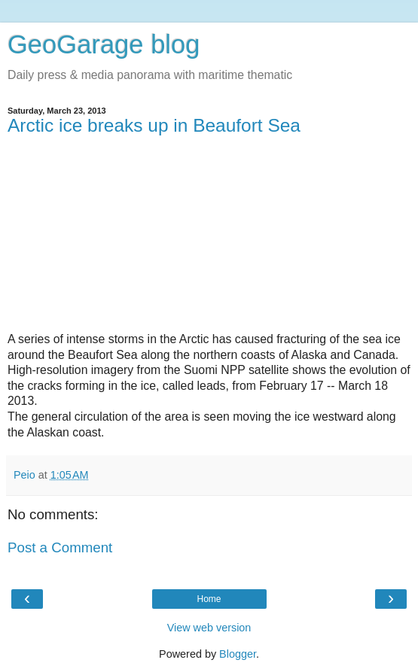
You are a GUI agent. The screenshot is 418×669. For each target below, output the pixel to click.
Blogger (237, 654)
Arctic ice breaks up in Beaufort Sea (154, 125)
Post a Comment (60, 547)
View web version (209, 628)
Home (209, 599)
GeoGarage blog (104, 44)
